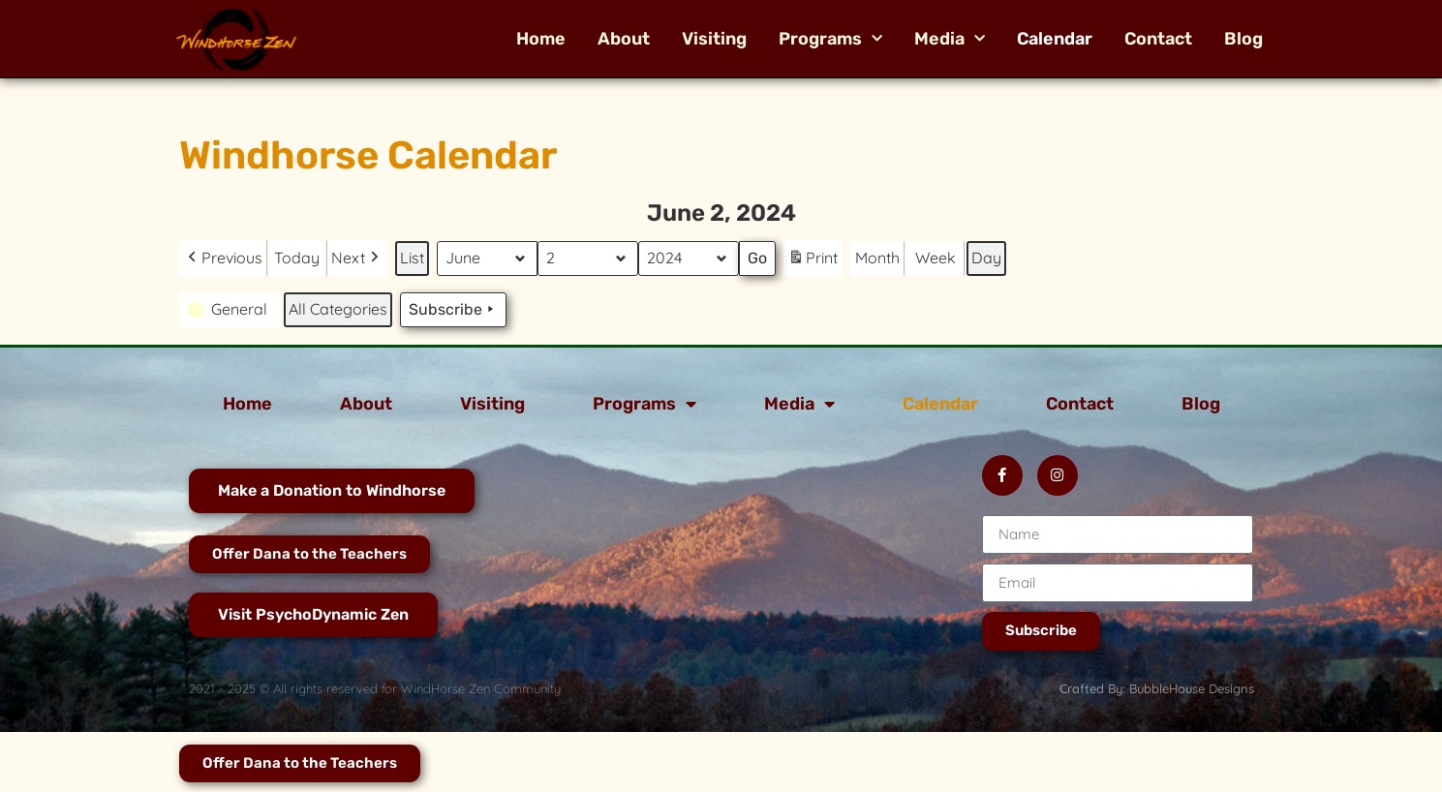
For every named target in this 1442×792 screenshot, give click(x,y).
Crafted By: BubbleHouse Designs (1156, 688)
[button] (223, 258)
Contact (1158, 38)
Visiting (714, 38)
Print (812, 261)
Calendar (1054, 38)
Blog (1243, 38)
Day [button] (986, 257)
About (624, 38)
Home (541, 38)
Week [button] (935, 257)
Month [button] (877, 257)
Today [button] (297, 257)
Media (949, 38)
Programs (830, 38)
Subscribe (453, 309)
